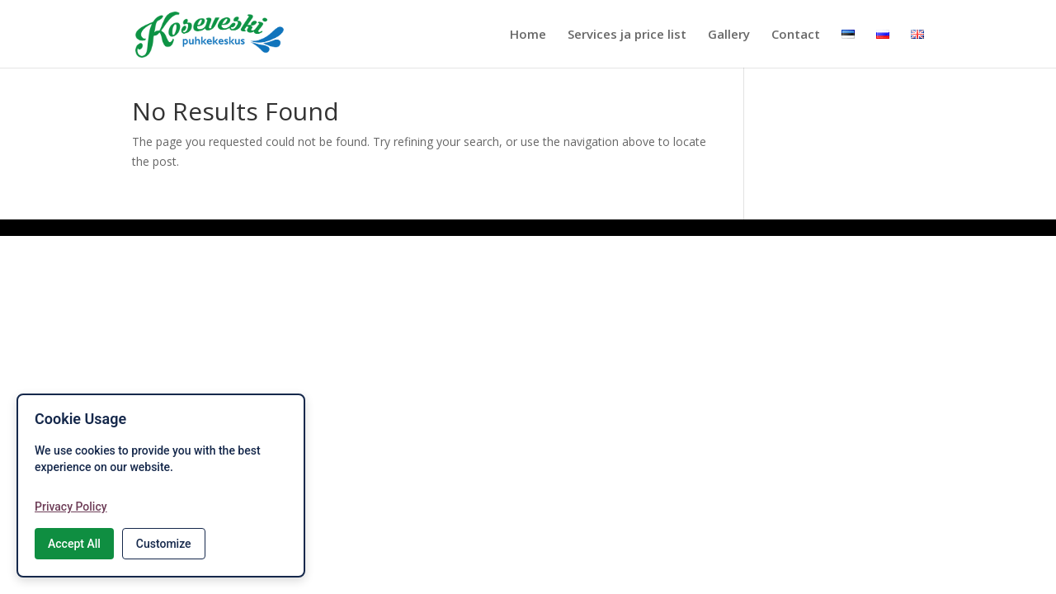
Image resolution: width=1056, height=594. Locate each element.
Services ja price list (627, 35)
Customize (163, 543)
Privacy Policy (71, 506)
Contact (795, 35)
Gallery (729, 35)
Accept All (74, 543)
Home (528, 35)
